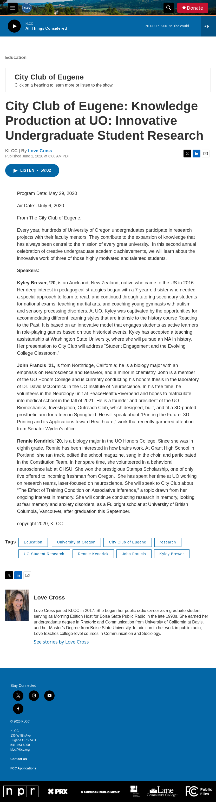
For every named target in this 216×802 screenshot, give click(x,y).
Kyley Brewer (172, 554)
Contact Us (18, 759)
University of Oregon (76, 542)
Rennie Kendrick (93, 554)
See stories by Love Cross (61, 642)
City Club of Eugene (49, 77)
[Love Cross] (17, 605)
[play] (14, 26)
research (168, 542)
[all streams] (208, 26)
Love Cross (40, 150)
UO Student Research (44, 554)
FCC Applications (23, 768)
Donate (195, 8)
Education (16, 57)
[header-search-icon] (168, 8)
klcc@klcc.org (20, 749)
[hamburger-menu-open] (13, 8)
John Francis (134, 554)
